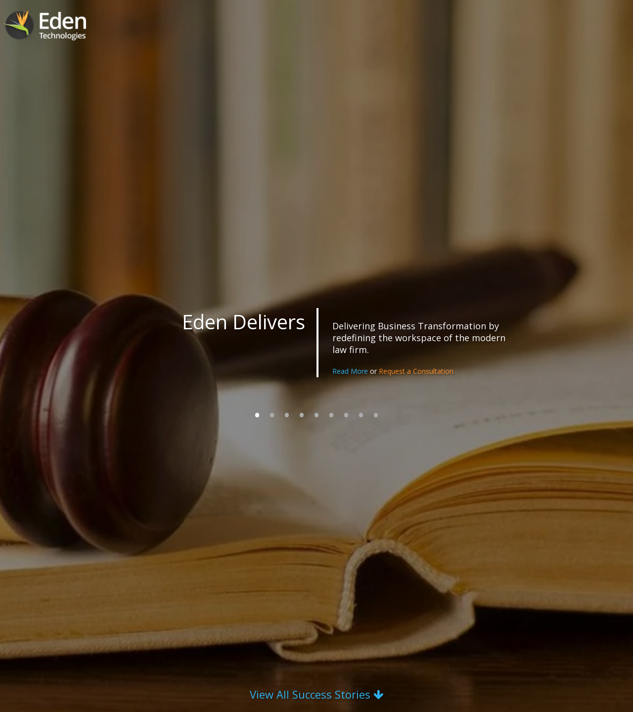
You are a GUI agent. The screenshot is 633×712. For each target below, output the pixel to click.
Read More (351, 371)
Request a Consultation (416, 371)
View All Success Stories (316, 694)
